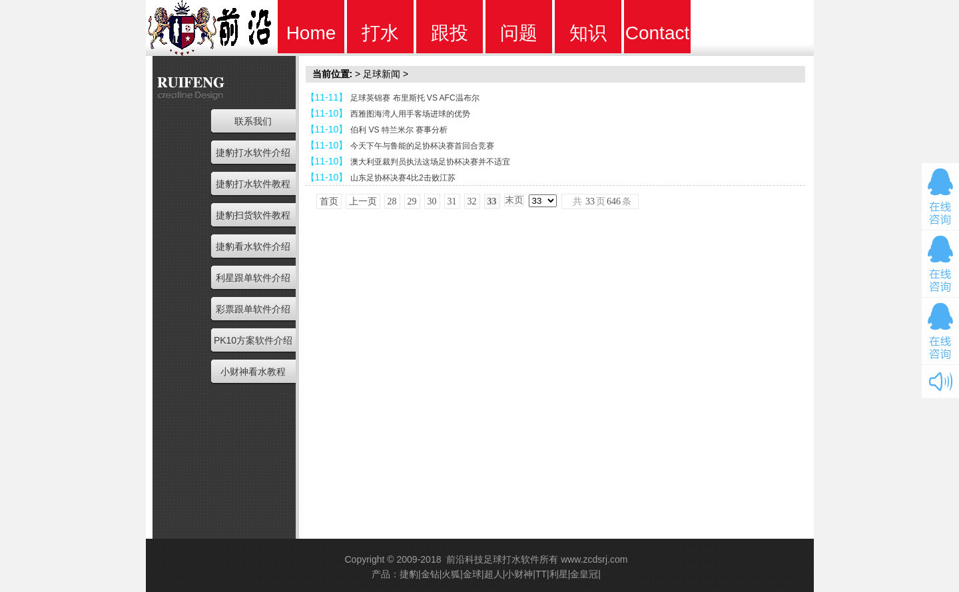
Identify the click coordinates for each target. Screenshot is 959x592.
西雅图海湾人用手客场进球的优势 (410, 114)
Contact (657, 33)
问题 (518, 33)
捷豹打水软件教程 (253, 183)
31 (452, 201)
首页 (329, 201)
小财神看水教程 (253, 371)
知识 (588, 33)
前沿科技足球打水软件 (492, 559)
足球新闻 (381, 74)
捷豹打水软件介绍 (253, 152)
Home (311, 33)
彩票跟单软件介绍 (253, 309)
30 (432, 201)
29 (412, 201)
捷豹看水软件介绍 (253, 246)
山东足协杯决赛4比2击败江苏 (402, 177)
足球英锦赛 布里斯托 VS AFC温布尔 (414, 98)
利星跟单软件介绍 (253, 277)
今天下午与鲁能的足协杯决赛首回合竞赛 (422, 145)
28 (392, 201)
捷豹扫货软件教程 (253, 215)
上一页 (363, 201)
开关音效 (940, 381)
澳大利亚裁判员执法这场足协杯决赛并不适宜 (430, 161)
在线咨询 (940, 196)
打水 (380, 33)
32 (472, 201)
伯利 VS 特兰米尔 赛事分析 (399, 130)
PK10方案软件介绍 (253, 340)
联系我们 (253, 121)
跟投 (449, 33)
